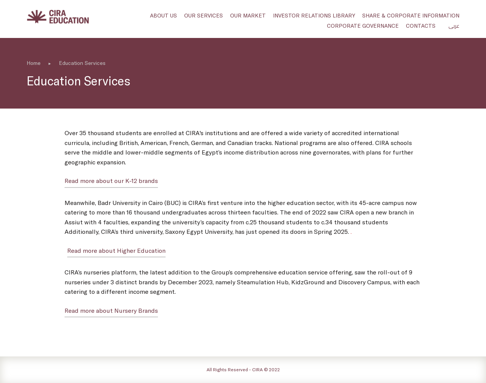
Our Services (203, 15)
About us (163, 15)
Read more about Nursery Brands (111, 310)
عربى (453, 25)
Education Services (82, 63)
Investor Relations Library (314, 15)
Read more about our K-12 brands (111, 180)
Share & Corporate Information (410, 15)
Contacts (421, 25)
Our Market (248, 15)
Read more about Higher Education (116, 250)
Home (34, 63)
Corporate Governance (363, 25)
